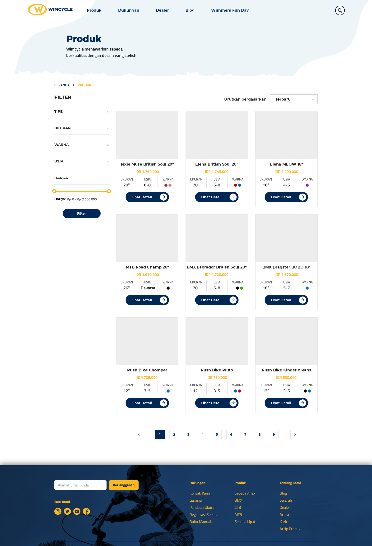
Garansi (196, 500)
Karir (284, 521)
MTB (238, 514)
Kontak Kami (200, 493)
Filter (81, 213)
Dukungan (128, 10)
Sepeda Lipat (245, 521)
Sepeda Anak (245, 493)
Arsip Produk (290, 529)
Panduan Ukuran (203, 507)
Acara (284, 514)
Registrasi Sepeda (204, 514)
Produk (94, 10)
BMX (238, 500)
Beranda (62, 85)
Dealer (162, 10)
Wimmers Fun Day (230, 10)
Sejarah (286, 500)
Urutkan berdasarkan (245, 99)
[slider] (54, 191)
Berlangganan (124, 485)
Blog (190, 10)
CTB (238, 507)
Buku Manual (200, 521)
